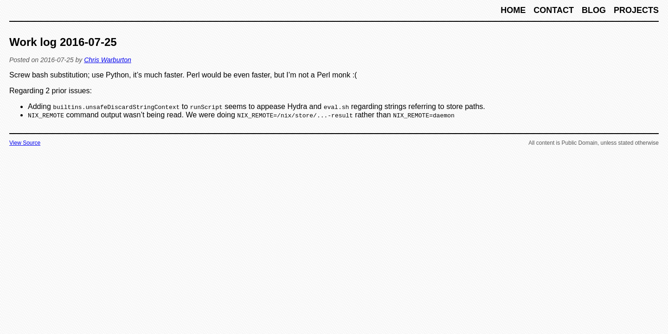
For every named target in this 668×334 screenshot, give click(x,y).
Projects (636, 10)
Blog (595, 10)
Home (514, 10)
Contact (554, 10)
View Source (24, 143)
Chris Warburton (107, 60)
